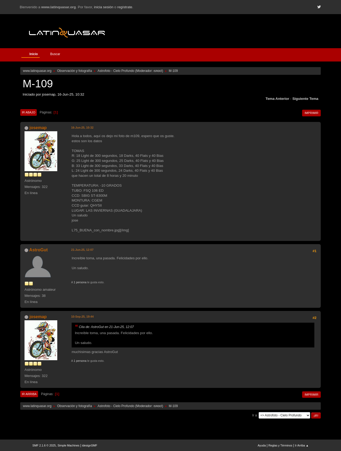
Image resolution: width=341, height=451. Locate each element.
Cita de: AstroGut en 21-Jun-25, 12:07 (106, 327)
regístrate (124, 7)
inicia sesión (103, 7)
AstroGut (38, 250)
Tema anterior (277, 99)
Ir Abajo (28, 112)
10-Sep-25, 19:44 (82, 316)
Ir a (254, 415)
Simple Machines (68, 445)
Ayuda (262, 445)
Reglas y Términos (281, 445)
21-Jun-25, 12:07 (82, 249)
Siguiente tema (305, 99)
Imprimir (311, 112)
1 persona (80, 282)
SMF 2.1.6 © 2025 (44, 445)
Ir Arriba (29, 394)
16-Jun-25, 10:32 (82, 127)
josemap (38, 127)
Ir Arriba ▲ (301, 445)
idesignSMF (89, 445)
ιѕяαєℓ (157, 71)
